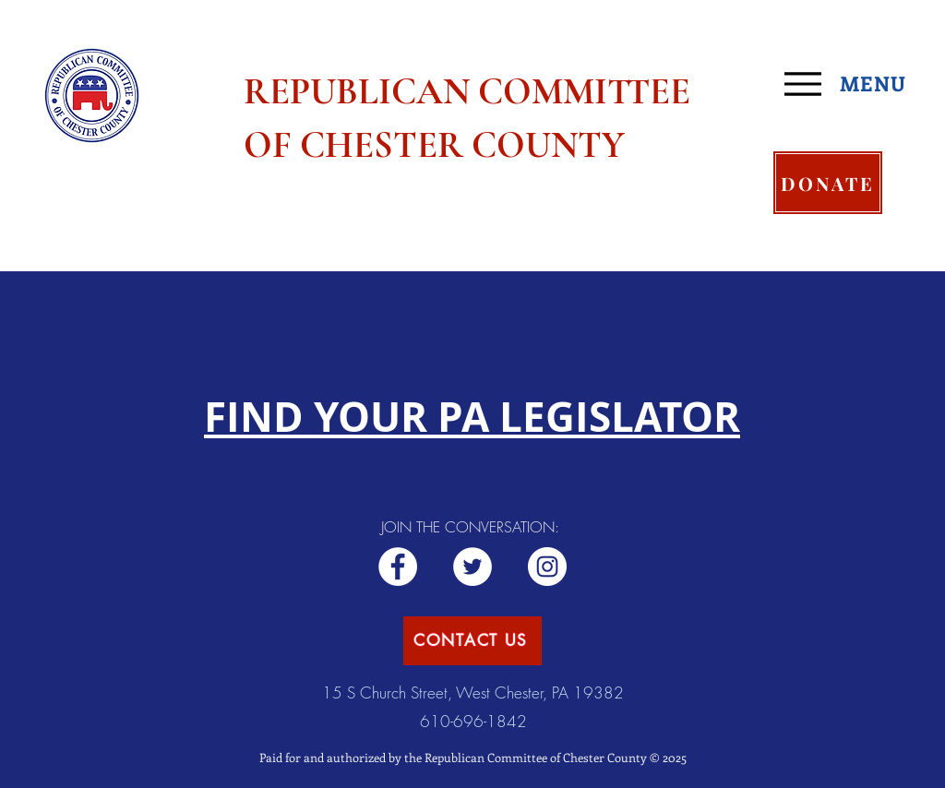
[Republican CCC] (547, 566)
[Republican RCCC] (397, 566)
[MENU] (852, 84)
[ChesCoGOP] (472, 566)
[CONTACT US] (472, 640)
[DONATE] (827, 182)
